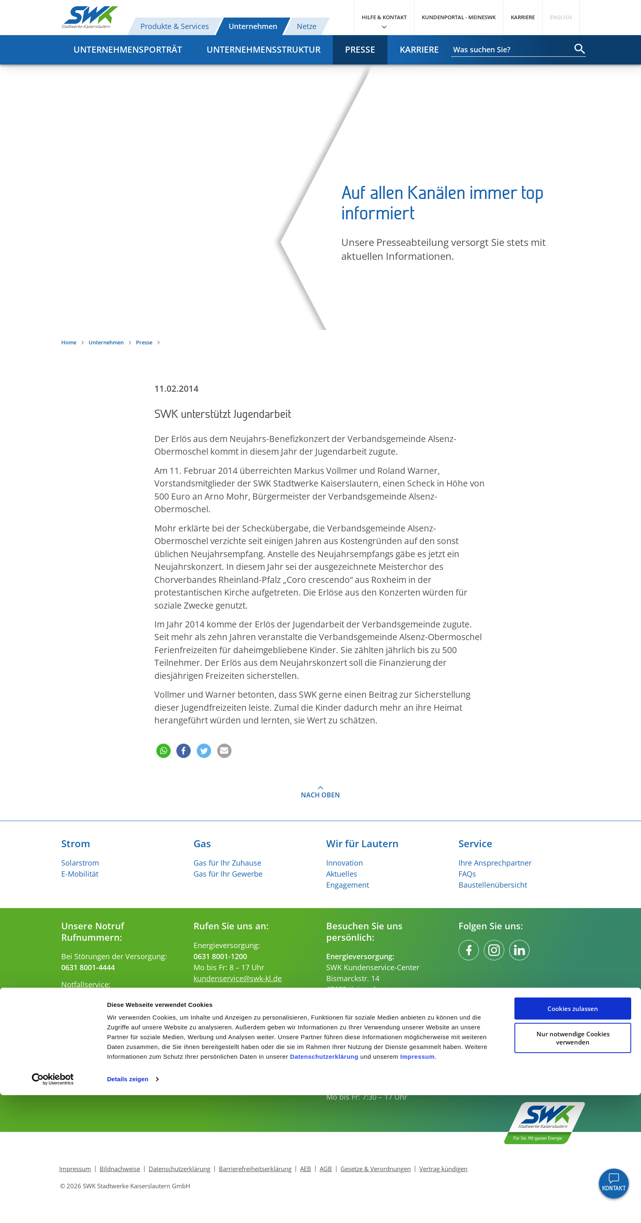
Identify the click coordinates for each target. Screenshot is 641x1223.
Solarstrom (80, 863)
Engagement (347, 885)
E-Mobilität (79, 874)
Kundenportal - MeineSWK (459, 17)
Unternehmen (253, 26)
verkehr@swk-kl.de (226, 1029)
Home (68, 342)
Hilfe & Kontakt (384, 17)
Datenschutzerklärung (324, 1184)
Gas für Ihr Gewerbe (228, 874)
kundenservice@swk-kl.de (238, 978)
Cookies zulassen (573, 1136)
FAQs (467, 874)
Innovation (344, 863)
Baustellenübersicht (492, 885)
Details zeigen (127, 1206)
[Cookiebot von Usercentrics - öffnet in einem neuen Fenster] (53, 1207)
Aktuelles (341, 874)
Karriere (523, 17)
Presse (360, 49)
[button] (162, 739)
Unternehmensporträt (127, 49)
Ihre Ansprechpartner (495, 863)
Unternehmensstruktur (263, 49)
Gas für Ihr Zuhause (227, 863)
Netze (306, 26)
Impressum (417, 1184)
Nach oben (320, 794)
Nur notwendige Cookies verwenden (573, 1165)
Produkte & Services (174, 26)
